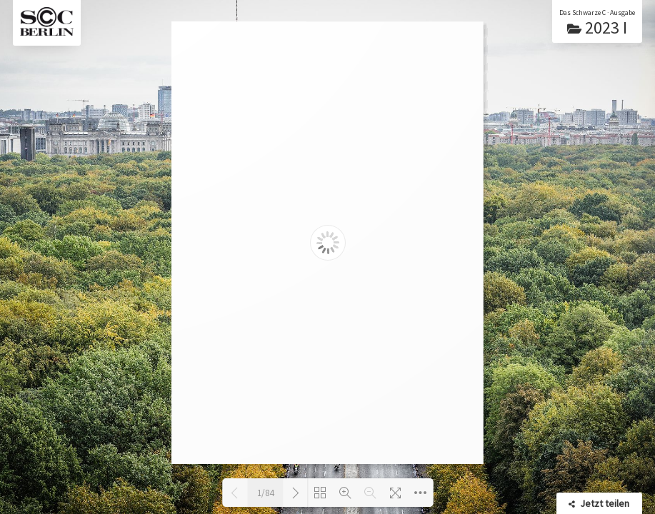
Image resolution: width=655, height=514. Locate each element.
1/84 (265, 493)
